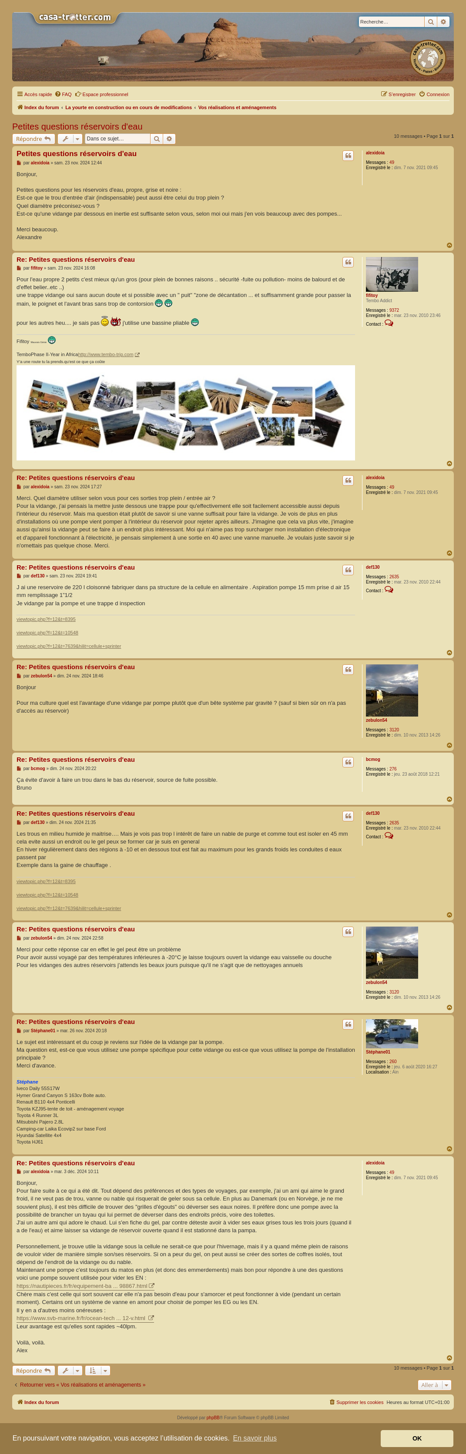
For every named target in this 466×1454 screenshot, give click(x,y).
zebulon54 (376, 720)
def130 (373, 567)
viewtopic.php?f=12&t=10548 (47, 632)
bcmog (373, 759)
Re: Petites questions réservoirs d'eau (76, 259)
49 (391, 162)
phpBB (213, 1417)
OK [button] (417, 1438)
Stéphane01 (378, 1052)
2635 (394, 576)
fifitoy (372, 295)
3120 (394, 729)
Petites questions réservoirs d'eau (77, 126)
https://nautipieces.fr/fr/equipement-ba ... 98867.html (82, 1286)
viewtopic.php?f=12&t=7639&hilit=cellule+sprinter (69, 646)
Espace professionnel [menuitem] (101, 94)
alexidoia (375, 152)
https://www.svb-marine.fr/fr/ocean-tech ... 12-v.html (82, 1318)
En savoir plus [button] (255, 1438)
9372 (394, 310)
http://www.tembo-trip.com (105, 354)
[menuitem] (63, 94)
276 (393, 769)
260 (393, 1061)
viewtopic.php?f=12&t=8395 (46, 619)
